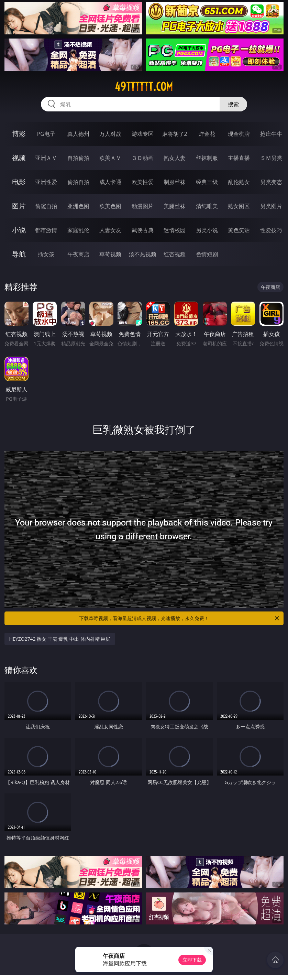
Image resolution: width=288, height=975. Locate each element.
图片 (19, 205)
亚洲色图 (78, 206)
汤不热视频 (142, 254)
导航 (19, 254)
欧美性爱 (143, 182)
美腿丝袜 (175, 206)
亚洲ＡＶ (46, 158)
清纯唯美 (207, 206)
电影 (19, 181)
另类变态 (271, 182)
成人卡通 (110, 182)
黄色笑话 (239, 230)
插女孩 (46, 254)
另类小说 (207, 230)
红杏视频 (175, 254)
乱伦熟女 (239, 182)
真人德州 (78, 134)
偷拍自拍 (78, 182)
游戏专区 (143, 134)
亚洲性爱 (46, 182)
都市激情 (46, 230)
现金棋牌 (239, 134)
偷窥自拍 (46, 206)
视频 (19, 157)
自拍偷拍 (78, 158)
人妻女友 (110, 230)
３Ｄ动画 (143, 158)
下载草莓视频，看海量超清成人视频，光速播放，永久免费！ (179, 618)
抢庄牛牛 (271, 134)
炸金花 (207, 134)
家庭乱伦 (78, 230)
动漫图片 (143, 206)
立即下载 (192, 959)
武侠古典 (143, 230)
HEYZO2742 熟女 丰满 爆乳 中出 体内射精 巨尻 (60, 639)
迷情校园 (175, 230)
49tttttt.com (144, 87)
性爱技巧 (271, 230)
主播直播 (239, 158)
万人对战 (110, 134)
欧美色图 (110, 206)
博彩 (19, 133)
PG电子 (46, 134)
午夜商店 (78, 254)
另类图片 (271, 206)
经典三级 (207, 182)
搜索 (233, 104)
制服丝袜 (175, 182)
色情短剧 (207, 254)
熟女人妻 (175, 158)
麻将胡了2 (174, 134)
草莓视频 (110, 254)
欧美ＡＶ (110, 158)
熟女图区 (239, 206)
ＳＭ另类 (271, 158)
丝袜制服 (207, 158)
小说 (19, 230)
